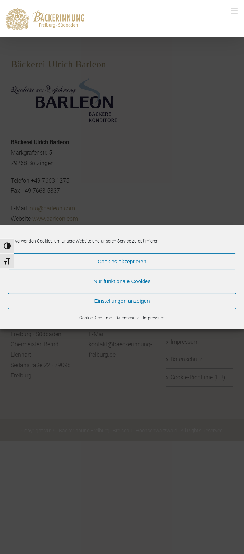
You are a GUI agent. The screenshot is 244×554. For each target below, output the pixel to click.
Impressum (154, 317)
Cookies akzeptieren (122, 261)
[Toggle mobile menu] (235, 11)
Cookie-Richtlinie (95, 317)
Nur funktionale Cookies (121, 281)
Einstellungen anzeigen (122, 301)
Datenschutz (127, 317)
